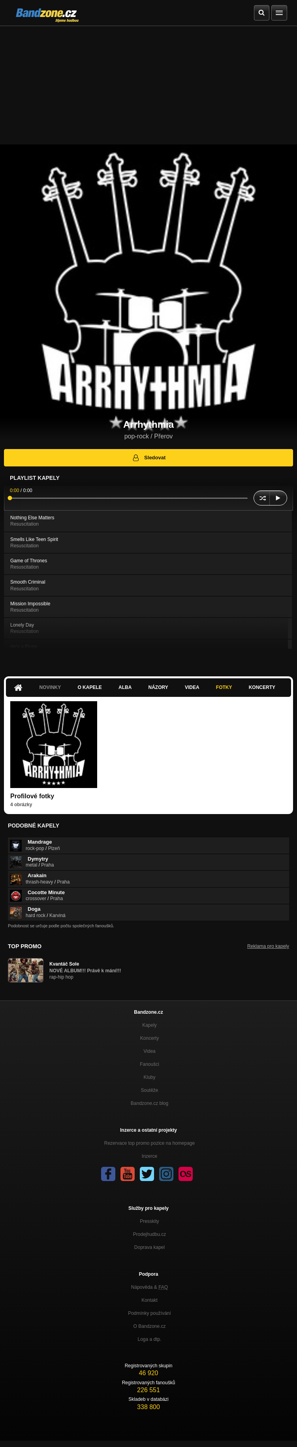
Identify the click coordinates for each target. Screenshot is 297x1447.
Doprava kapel (149, 1247)
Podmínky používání (149, 1313)
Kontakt (149, 1300)
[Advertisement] (148, 85)
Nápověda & (149, 1287)
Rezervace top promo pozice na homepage (149, 1143)
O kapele (89, 687)
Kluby (149, 1077)
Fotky (224, 687)
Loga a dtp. (149, 1339)
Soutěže (149, 1090)
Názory (158, 687)
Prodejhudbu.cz (149, 1234)
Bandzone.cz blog (149, 1103)
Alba (125, 687)
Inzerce (149, 1156)
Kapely (149, 1025)
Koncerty (262, 687)
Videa (192, 687)
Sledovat (149, 457)
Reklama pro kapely (268, 946)
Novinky (50, 687)
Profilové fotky (32, 796)
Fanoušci (149, 1064)
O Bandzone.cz (149, 1326)
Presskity (149, 1221)
